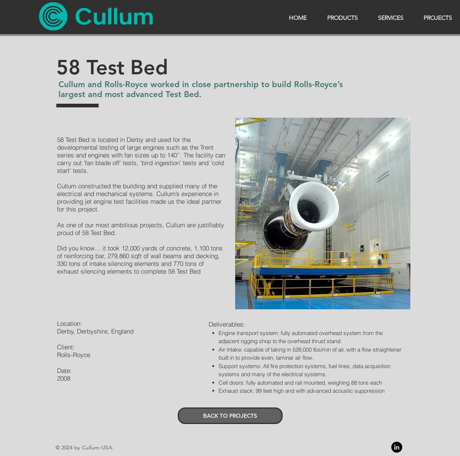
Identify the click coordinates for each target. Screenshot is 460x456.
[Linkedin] (396, 447)
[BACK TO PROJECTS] (230, 415)
